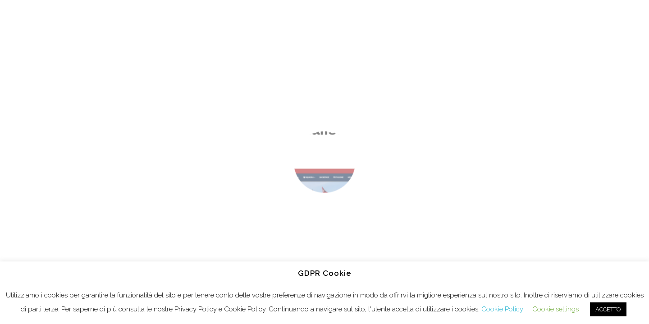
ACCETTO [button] (608, 309)
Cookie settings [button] (555, 309)
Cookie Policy (502, 309)
